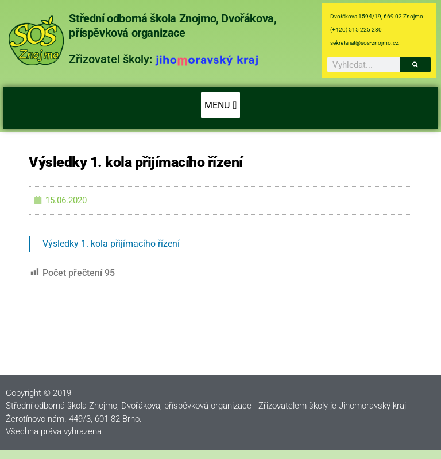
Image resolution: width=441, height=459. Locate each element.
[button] (220, 105)
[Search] (415, 64)
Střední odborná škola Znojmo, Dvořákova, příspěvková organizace (172, 25)
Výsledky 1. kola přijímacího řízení (111, 243)
